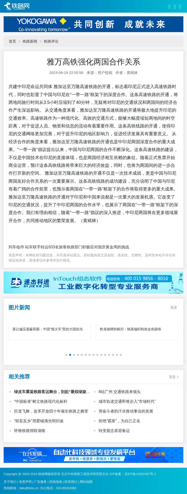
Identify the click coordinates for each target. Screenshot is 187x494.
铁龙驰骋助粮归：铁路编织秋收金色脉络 (130, 329)
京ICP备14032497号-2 (140, 474)
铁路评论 (51, 41)
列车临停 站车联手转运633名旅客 (38, 247)
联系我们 (71, 482)
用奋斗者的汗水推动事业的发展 (126, 411)
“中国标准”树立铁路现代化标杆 (40, 401)
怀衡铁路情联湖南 (29, 431)
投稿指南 (55, 482)
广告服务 (40, 482)
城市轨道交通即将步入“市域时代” (127, 401)
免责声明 (25, 482)
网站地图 (86, 482)
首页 (12, 41)
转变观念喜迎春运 (114, 431)
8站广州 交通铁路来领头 (120, 392)
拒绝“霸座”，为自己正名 (119, 421)
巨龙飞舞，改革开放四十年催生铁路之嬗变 (51, 411)
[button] (66, 355)
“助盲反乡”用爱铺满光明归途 (39, 421)
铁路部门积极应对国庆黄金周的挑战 (98, 247)
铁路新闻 (30, 41)
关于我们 (10, 482)
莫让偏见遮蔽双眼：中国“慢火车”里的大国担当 (47, 329)
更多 (173, 307)
